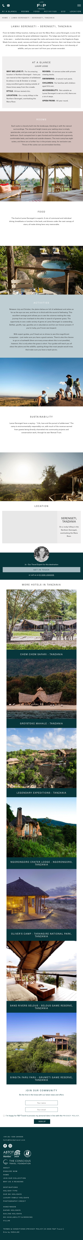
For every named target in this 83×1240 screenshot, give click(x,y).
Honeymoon (9, 1207)
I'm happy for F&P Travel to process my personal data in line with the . (41, 1115)
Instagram (10, 1146)
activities (50, 11)
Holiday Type (10, 1191)
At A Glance (9, 11)
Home (6, 1175)
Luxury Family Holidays (16, 1197)
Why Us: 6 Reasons (13, 1181)
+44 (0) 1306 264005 (3, 5)
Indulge (15, 1232)
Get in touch (41, 569)
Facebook (5, 1146)
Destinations (10, 1187)
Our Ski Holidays (12, 1194)
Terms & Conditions (14, 1229)
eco (63, 11)
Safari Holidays (12, 1210)
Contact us (8, 5)
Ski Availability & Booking (18, 1217)
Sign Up (42, 1121)
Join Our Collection (14, 1178)
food (37, 11)
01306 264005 (46, 575)
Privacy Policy (71, 1116)
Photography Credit (14, 1201)
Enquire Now (10, 1171)
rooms (25, 11)
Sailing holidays (12, 1214)
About (6, 1168)
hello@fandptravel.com (14, 1140)
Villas (6, 1220)
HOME (5, 18)
